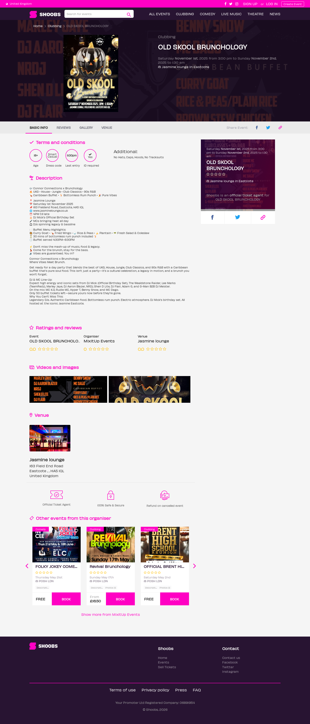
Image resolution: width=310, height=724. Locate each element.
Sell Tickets (167, 667)
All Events (159, 14)
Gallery (86, 127)
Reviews (64, 127)
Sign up (250, 4)
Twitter (228, 667)
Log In (272, 4)
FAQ (197, 689)
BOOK (66, 599)
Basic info (39, 127)
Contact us (231, 658)
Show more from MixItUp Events (110, 614)
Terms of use (122, 689)
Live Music (231, 14)
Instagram (230, 671)
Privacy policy (155, 689)
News (275, 14)
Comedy (207, 14)
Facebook (230, 662)
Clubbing (185, 14)
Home (38, 26)
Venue (106, 127)
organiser (100, 518)
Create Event (293, 4)
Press (181, 689)
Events (163, 662)
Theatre (256, 14)
